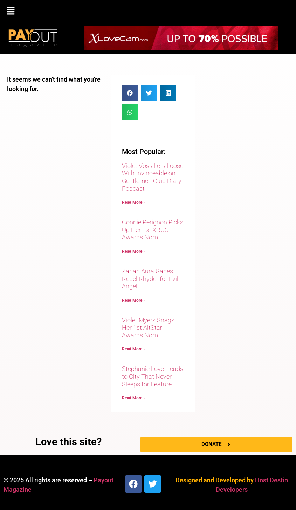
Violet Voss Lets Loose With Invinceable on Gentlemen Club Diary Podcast (152, 177)
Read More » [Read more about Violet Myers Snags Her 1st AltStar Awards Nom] (133, 349)
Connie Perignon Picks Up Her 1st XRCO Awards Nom (152, 229)
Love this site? (68, 442)
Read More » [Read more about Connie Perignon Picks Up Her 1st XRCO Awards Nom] (133, 251)
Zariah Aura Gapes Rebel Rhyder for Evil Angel (150, 278)
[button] (148, 11)
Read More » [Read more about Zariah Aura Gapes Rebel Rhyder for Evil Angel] (133, 300)
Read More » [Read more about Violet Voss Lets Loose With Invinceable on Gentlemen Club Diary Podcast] (133, 202)
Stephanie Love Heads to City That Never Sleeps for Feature (152, 376)
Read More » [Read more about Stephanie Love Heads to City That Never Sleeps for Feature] (133, 398)
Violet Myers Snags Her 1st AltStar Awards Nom (148, 327)
